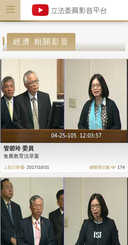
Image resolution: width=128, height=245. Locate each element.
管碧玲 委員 (18, 148)
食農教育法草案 (21, 156)
